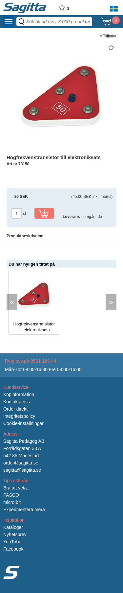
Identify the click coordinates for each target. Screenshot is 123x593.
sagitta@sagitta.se (22, 470)
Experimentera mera (24, 509)
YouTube (12, 541)
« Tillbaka (108, 36)
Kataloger (13, 527)
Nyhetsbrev (15, 534)
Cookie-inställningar (23, 423)
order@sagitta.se (20, 462)
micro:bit (12, 502)
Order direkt (15, 409)
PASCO (11, 495)
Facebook (13, 549)
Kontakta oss (16, 401)
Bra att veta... (17, 487)
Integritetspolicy (19, 416)
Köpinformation (18, 394)
